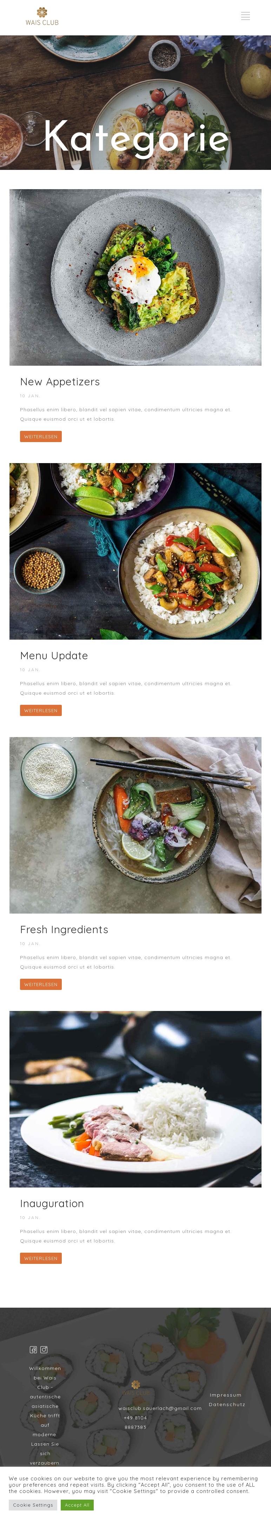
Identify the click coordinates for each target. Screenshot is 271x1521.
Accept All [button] (77, 1505)
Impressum (226, 1395)
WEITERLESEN (41, 436)
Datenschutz (227, 1404)
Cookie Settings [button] (33, 1505)
